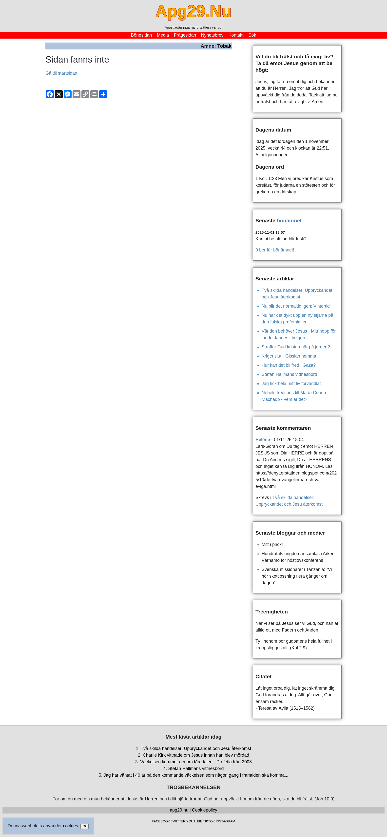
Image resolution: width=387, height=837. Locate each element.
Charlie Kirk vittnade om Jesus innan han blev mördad (196, 755)
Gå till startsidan (61, 73)
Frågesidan (185, 35)
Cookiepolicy (204, 810)
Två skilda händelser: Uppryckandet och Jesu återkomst (196, 748)
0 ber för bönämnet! (274, 250)
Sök (252, 35)
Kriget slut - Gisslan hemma (289, 356)
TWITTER (178, 821)
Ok (84, 826)
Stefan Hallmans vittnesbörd (289, 374)
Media (163, 35)
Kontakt (236, 35)
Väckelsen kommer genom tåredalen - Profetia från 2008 (196, 761)
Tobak (224, 46)
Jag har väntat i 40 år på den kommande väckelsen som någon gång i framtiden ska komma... (196, 775)
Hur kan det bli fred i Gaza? (289, 365)
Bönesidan (141, 35)
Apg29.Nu (193, 11)
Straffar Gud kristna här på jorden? (296, 346)
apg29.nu (179, 810)
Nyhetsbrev (212, 35)
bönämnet (289, 220)
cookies (70, 825)
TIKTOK (209, 821)
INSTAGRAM (225, 821)
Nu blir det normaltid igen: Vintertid (296, 306)
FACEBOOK (161, 821)
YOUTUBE (194, 821)
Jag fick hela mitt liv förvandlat (291, 383)
